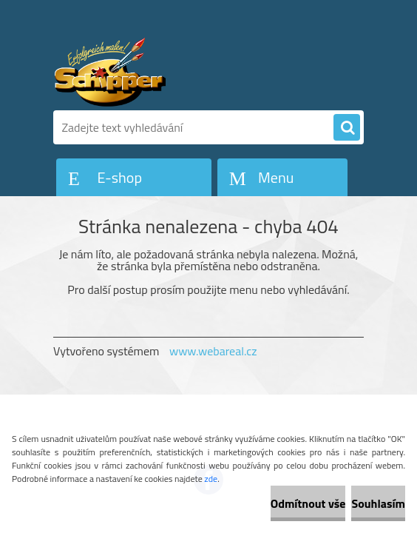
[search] (346, 128)
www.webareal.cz (213, 351)
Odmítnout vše (308, 503)
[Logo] (155, 72)
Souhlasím (378, 503)
